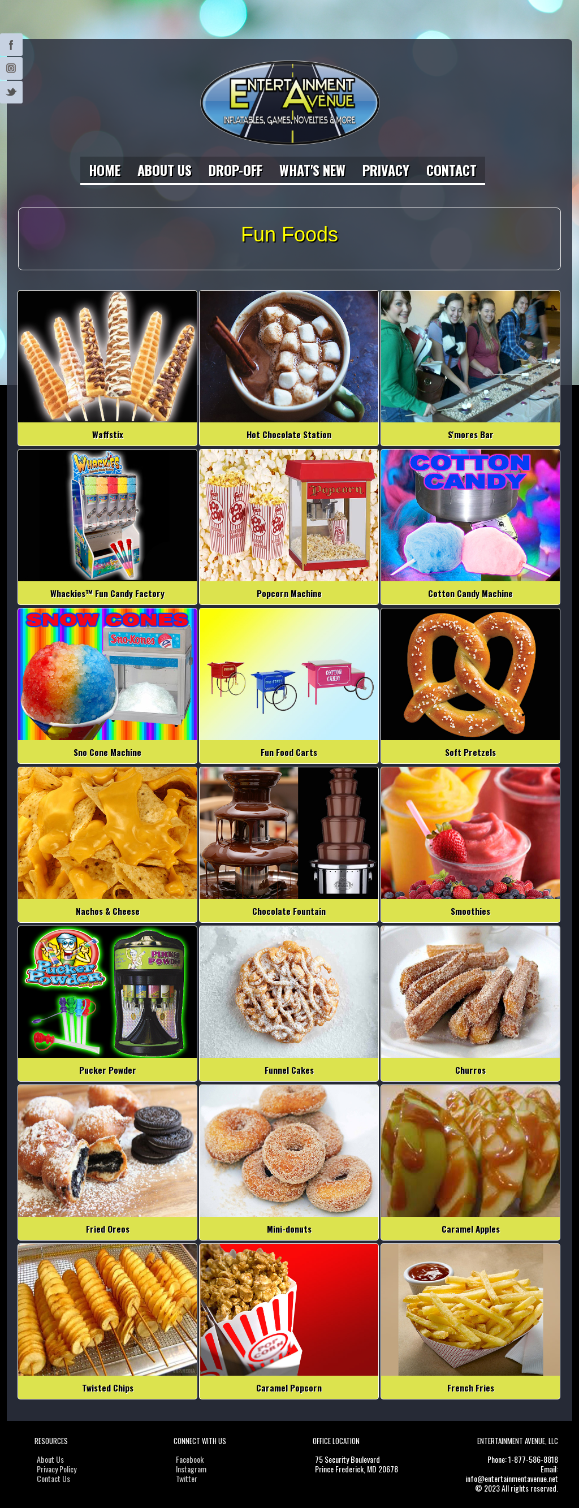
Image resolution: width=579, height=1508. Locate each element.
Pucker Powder (107, 1070)
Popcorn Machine (289, 593)
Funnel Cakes (289, 1070)
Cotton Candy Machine (470, 593)
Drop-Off (235, 169)
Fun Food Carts (289, 752)
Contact (451, 169)
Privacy (385, 169)
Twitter (11, 44)
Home (104, 169)
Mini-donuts (289, 1228)
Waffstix (107, 434)
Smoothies (470, 911)
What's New (312, 169)
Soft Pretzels (470, 752)
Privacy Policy (56, 1469)
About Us (164, 169)
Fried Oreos (107, 1228)
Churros (470, 1070)
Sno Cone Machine (107, 752)
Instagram (11, 68)
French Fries (470, 1387)
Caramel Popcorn (289, 1387)
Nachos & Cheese (108, 911)
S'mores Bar (471, 434)
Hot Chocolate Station (289, 434)
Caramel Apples (471, 1228)
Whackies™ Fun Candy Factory (107, 593)
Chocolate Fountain (289, 911)
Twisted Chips (107, 1387)
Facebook (190, 1459)
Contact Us (53, 1478)
